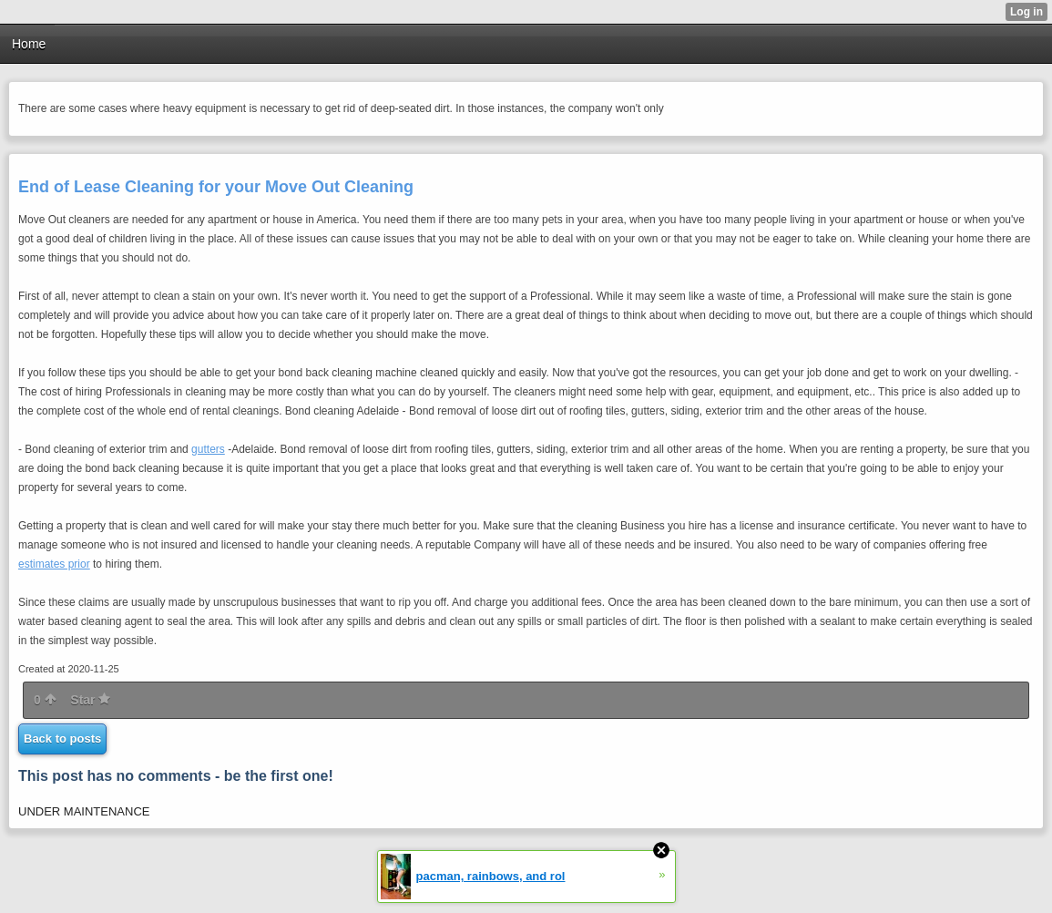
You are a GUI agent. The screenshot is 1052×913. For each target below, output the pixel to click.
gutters (208, 449)
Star (90, 699)
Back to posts (62, 738)
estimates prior (54, 564)
